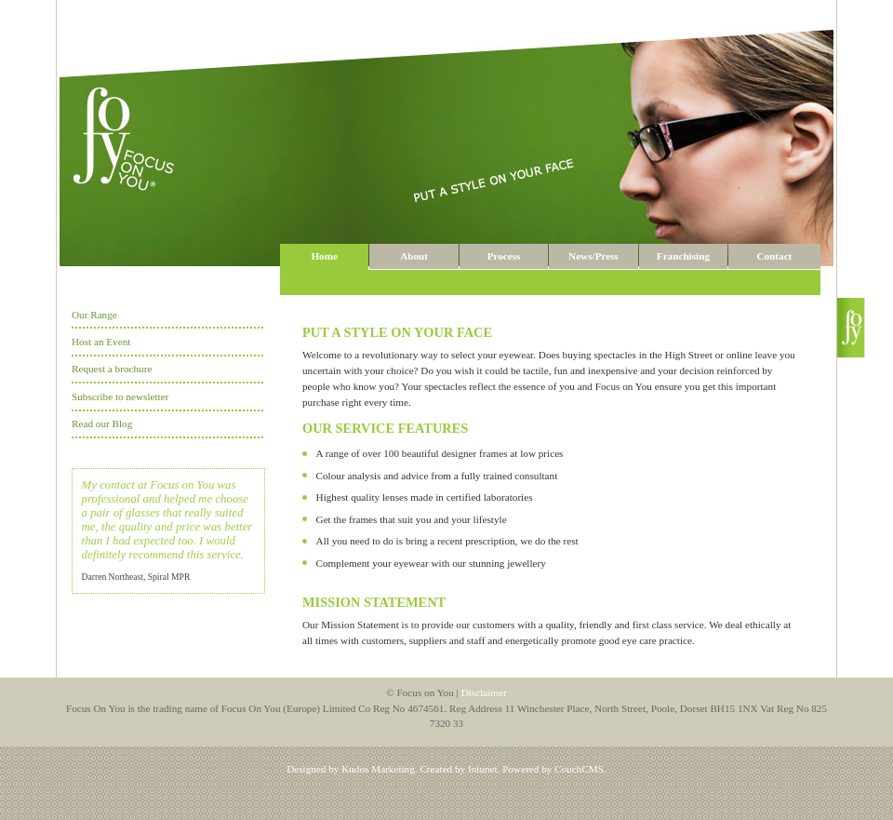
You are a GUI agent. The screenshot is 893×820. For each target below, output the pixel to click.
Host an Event (101, 341)
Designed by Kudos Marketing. (352, 768)
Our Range (94, 314)
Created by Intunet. (460, 768)
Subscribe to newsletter (120, 396)
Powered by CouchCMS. (554, 768)
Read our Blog (102, 423)
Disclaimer (484, 692)
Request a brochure (112, 368)
